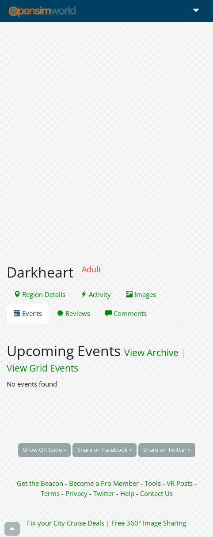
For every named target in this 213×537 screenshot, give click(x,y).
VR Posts (180, 483)
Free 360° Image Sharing (148, 522)
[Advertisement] (106, 138)
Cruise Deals (85, 522)
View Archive (151, 352)
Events (28, 313)
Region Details (39, 294)
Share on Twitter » (166, 450)
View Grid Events (42, 368)
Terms (51, 493)
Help (127, 493)
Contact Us (156, 493)
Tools (154, 483)
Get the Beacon (40, 483)
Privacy (76, 493)
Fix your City (46, 522)
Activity (95, 294)
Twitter (103, 493)
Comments (126, 313)
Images (141, 294)
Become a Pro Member (105, 483)
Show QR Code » (44, 450)
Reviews (73, 313)
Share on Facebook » (104, 450)
